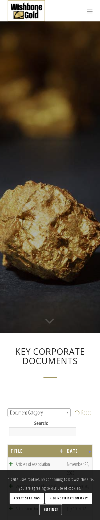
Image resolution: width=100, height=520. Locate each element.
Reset (86, 412)
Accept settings (27, 498)
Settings (50, 509)
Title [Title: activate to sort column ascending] (16, 451)
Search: (42, 428)
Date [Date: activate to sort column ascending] (72, 451)
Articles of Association (33, 464)
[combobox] (39, 412)
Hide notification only (69, 498)
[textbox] (39, 413)
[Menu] (90, 10)
